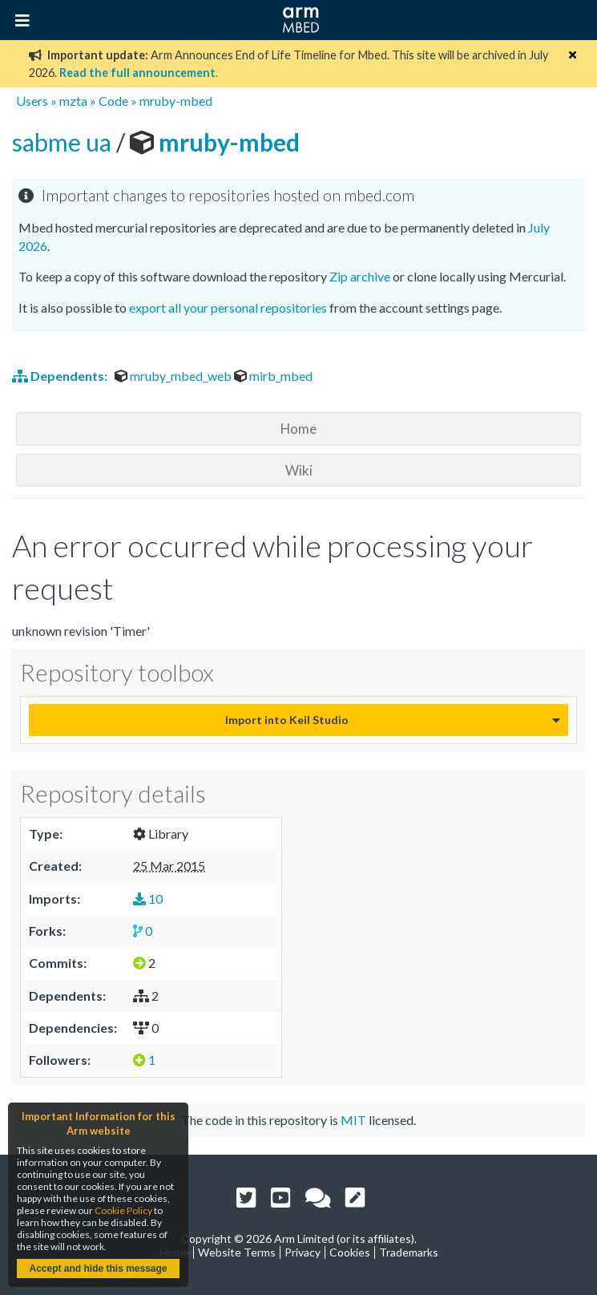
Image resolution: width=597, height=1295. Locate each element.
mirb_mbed (273, 375)
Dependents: (61, 375)
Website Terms (237, 1252)
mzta (73, 100)
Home (298, 428)
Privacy (302, 1252)
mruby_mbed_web (174, 375)
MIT (353, 1119)
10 (148, 898)
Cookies (349, 1252)
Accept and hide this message (98, 1268)
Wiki (299, 470)
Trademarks (408, 1252)
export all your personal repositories (228, 307)
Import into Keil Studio (287, 719)
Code (113, 100)
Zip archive (359, 276)
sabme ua (64, 141)
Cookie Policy (123, 1210)
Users (32, 100)
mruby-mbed (175, 100)
